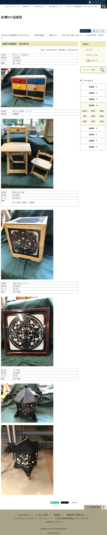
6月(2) (93, 116)
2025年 (91, 93)
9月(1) (93, 111)
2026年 (91, 87)
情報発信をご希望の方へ (76, 515)
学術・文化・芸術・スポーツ (72, 35)
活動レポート (53, 35)
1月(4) (102, 121)
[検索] (102, 70)
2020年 (91, 141)
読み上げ (86, 31)
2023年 (91, 105)
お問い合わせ (39, 6)
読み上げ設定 (100, 31)
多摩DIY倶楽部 (39, 35)
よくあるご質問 (42, 515)
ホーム (89, 50)
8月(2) (102, 111)
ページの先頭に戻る (93, 507)
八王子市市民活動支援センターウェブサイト (72, 518)
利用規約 (57, 515)
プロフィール (91, 55)
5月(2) (102, 116)
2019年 (91, 147)
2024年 (91, 99)
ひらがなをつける (97, 2)
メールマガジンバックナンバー (26, 518)
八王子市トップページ (54, 522)
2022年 (91, 128)
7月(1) (85, 116)
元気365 (57, 533)
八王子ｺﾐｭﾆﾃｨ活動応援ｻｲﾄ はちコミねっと (15, 35)
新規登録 (25, 6)
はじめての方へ (24, 515)
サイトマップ (44, 518)
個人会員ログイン (54, 6)
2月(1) (93, 121)
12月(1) (84, 111)
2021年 (91, 134)
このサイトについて (10, 6)
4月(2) (85, 121)
